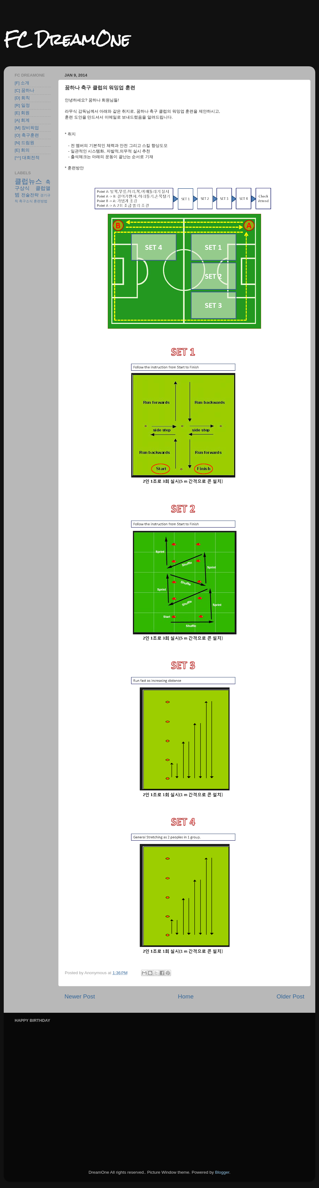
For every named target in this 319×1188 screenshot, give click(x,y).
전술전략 (30, 195)
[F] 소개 (22, 83)
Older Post (290, 996)
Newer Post (79, 996)
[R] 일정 (22, 105)
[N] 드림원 (24, 142)
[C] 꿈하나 (24, 90)
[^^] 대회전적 (27, 157)
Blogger (222, 1172)
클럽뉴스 (28, 181)
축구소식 (26, 201)
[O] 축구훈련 (27, 135)
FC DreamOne (67, 39)
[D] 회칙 (22, 98)
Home (185, 996)
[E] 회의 (22, 150)
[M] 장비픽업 (27, 127)
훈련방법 (40, 201)
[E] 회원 (22, 112)
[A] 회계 (22, 120)
